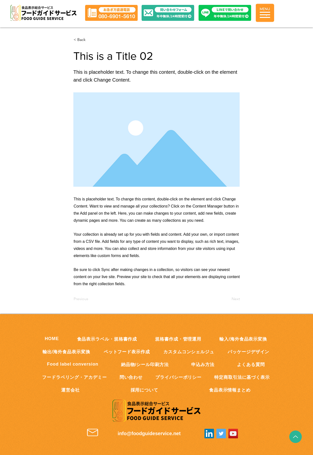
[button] (225, 13)
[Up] (295, 436)
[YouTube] (233, 433)
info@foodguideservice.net (149, 433)
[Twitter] (221, 433)
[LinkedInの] (209, 433)
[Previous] (90, 299)
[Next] (227, 299)
